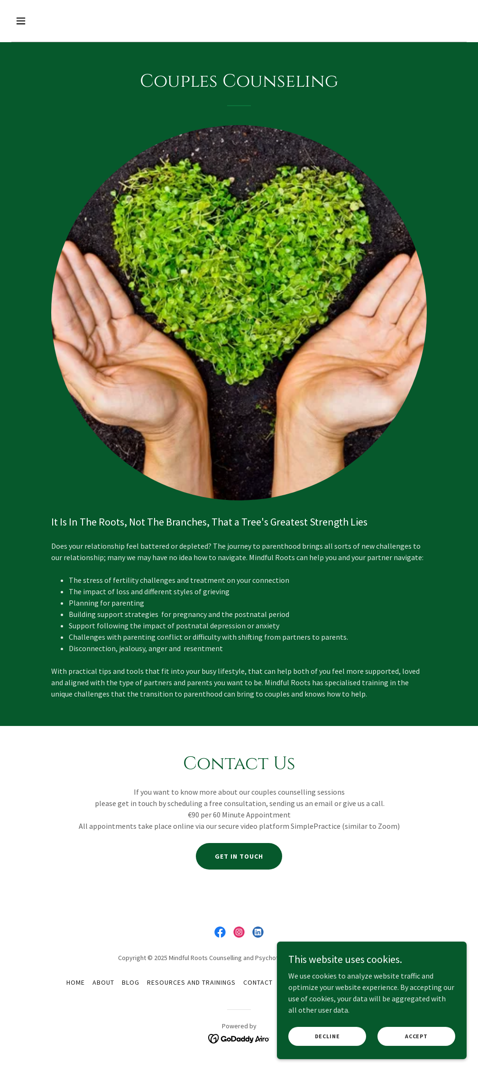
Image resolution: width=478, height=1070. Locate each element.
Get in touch (239, 856)
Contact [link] (258, 982)
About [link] (103, 982)
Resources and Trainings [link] (191, 982)
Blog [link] (130, 982)
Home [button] (75, 982)
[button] (63, 20)
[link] (220, 932)
